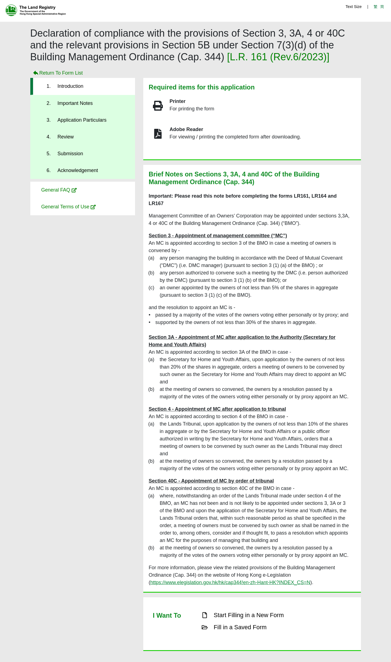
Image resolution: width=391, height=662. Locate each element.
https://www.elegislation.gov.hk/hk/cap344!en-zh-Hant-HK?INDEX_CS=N (230, 582)
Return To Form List (57, 73)
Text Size (354, 6)
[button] (82, 190)
